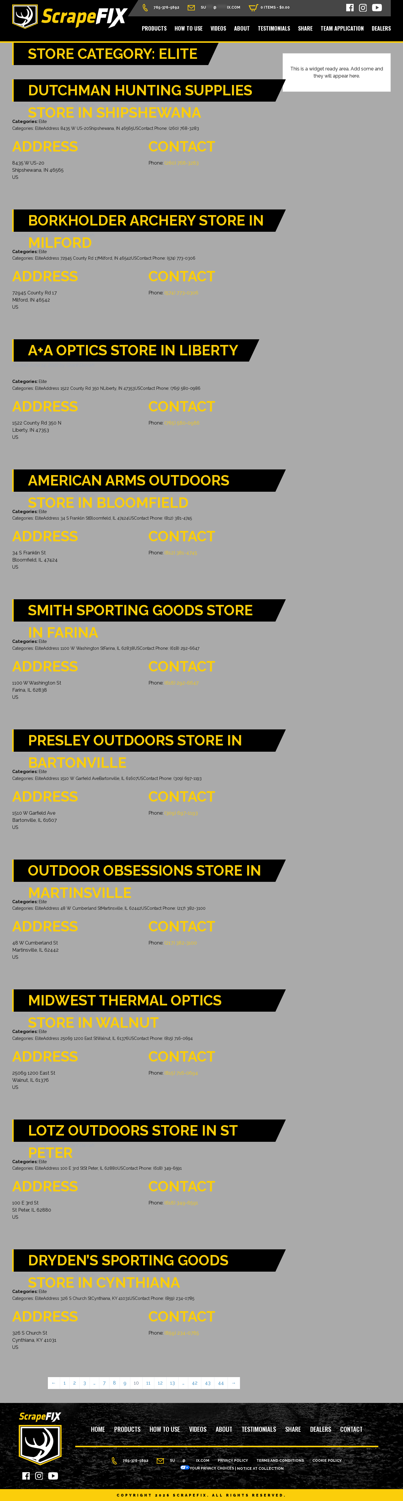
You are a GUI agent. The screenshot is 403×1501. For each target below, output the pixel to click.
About (242, 28)
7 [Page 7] (104, 1383)
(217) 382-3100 (180, 943)
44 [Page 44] (221, 1383)
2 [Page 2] (74, 1383)
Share (305, 28)
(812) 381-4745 (180, 553)
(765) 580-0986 (182, 423)
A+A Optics (133, 350)
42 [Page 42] (194, 1383)
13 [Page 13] (172, 1383)
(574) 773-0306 (181, 293)
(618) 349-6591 (181, 1203)
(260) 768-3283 (181, 163)
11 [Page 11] (148, 1383)
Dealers (381, 28)
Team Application (342, 28)
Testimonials (274, 28)
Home (98, 1429)
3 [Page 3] (84, 1383)
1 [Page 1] (65, 1383)
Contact (351, 1429)
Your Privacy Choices (207, 1468)
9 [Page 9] (124, 1383)
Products (154, 28)
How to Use (189, 28)
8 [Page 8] (114, 1383)
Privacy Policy (233, 1461)
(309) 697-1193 (181, 813)
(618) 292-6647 (181, 683)
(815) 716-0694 (181, 1073)
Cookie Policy (327, 1461)
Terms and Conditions (280, 1461)
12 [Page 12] (160, 1383)
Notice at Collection (260, 1468)
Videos (218, 28)
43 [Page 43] (208, 1383)
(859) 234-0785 (181, 1333)
